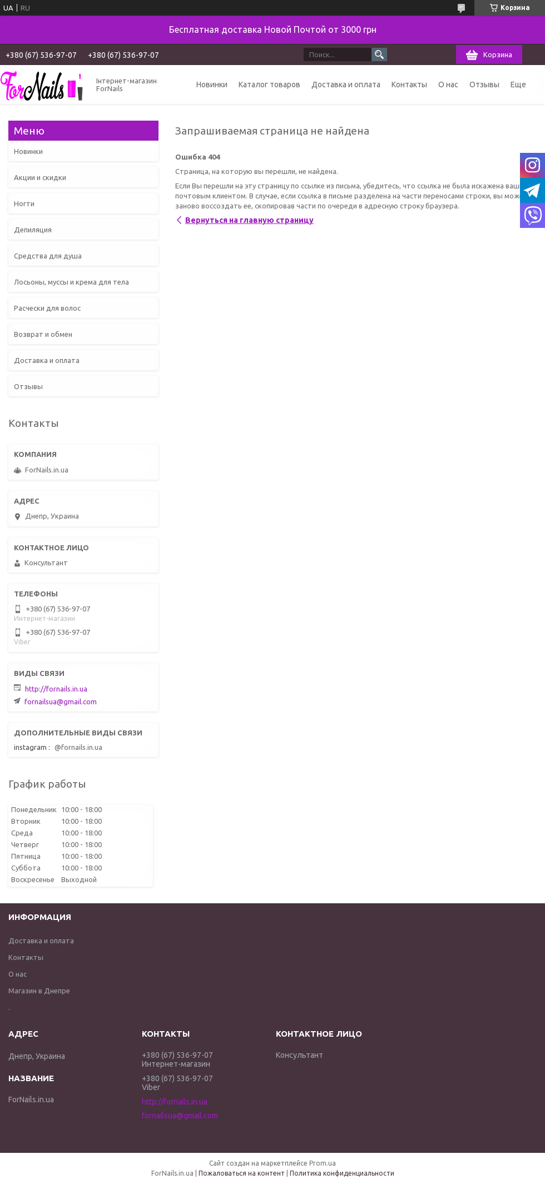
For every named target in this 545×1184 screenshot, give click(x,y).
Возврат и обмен (43, 334)
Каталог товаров (269, 84)
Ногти (24, 203)
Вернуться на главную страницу (249, 220)
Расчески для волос (47, 308)
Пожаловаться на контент (242, 1173)
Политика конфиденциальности (342, 1173)
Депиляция (33, 229)
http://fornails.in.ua (56, 689)
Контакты (409, 84)
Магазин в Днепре (39, 990)
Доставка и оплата (345, 84)
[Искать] (379, 54)
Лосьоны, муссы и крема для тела (71, 282)
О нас (448, 84)
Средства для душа (48, 256)
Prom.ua (322, 1163)
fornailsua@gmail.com (60, 701)
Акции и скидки (40, 177)
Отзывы (484, 84)
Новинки (211, 84)
